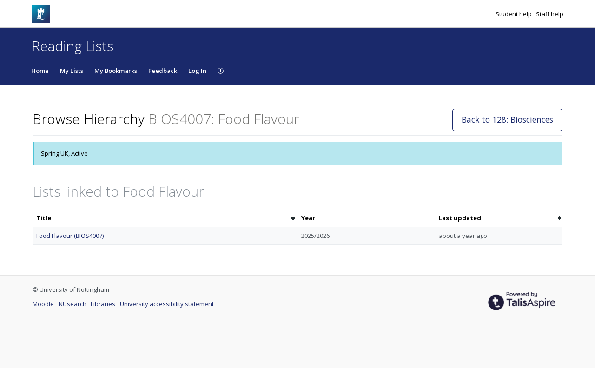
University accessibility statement (167, 304)
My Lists (71, 70)
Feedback (162, 70)
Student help (514, 14)
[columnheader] (165, 218)
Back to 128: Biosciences (507, 119)
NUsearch (73, 304)
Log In (197, 70)
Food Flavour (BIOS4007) (70, 235)
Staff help (549, 14)
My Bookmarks (115, 70)
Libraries (104, 304)
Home (40, 70)
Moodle (44, 304)
